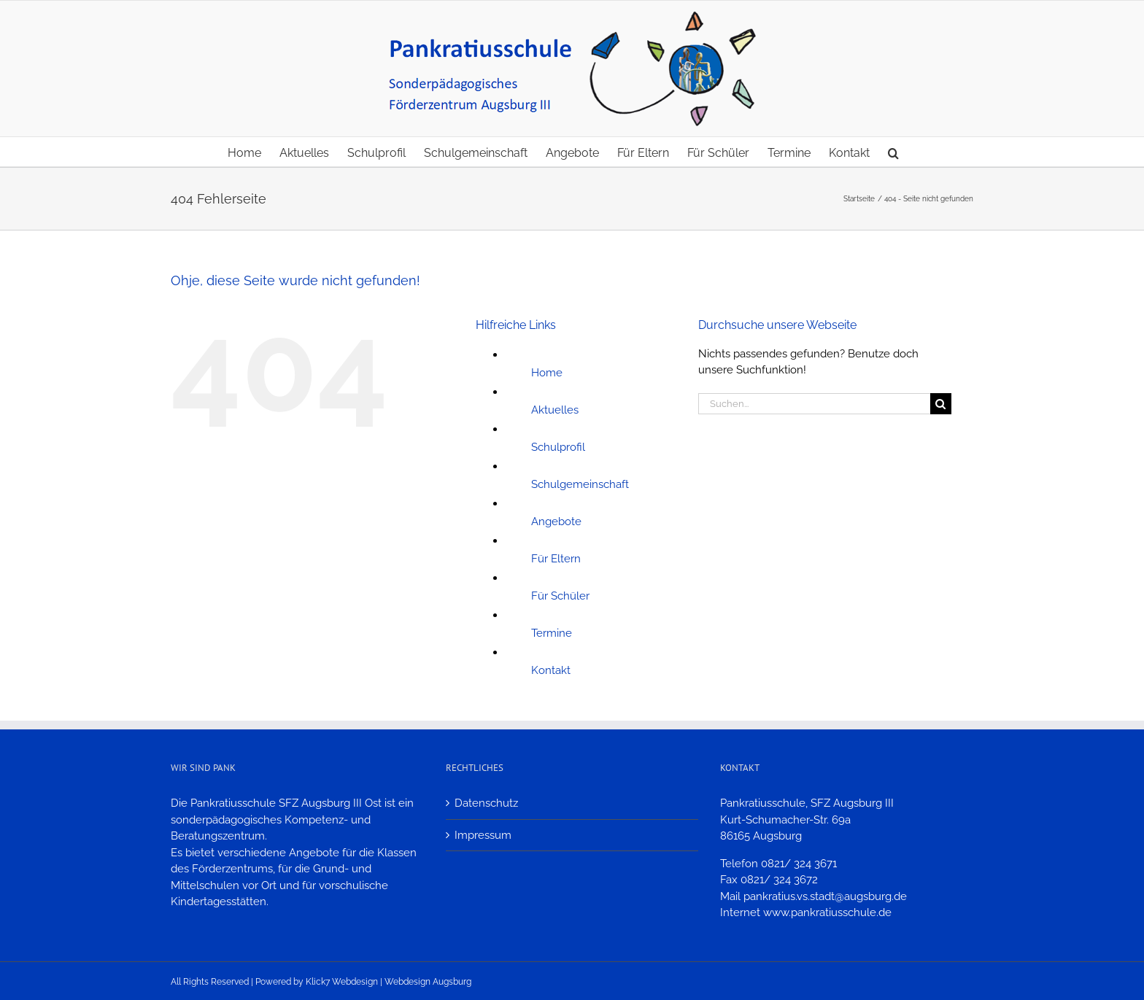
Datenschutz (486, 803)
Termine (551, 633)
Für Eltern (556, 558)
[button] (893, 151)
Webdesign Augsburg (427, 982)
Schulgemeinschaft (580, 484)
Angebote (556, 521)
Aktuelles (555, 409)
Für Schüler (560, 595)
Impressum (483, 835)
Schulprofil (558, 447)
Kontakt (551, 670)
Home (547, 372)
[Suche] (940, 403)
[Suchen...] (814, 403)
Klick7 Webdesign (342, 982)
